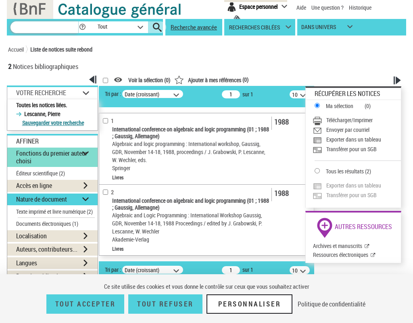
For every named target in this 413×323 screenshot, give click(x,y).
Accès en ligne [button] (34, 185)
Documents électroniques (47, 223)
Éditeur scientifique (40, 173)
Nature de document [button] (41, 199)
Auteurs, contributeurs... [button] (46, 249)
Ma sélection (339, 106)
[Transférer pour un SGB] (357, 149)
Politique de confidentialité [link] (331, 304)
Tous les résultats (345, 171)
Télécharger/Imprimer (349, 120)
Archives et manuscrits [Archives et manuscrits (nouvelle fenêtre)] (337, 246)
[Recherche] (44, 27)
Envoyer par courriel (347, 129)
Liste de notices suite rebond (61, 49)
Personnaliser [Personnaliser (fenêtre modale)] (249, 304)
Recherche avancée (194, 27)
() (211, 79)
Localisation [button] (31, 235)
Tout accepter (85, 304)
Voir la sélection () (149, 80)
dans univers (318, 29)
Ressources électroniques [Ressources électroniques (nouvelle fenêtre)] (340, 254)
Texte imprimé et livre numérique (54, 211)
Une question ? (327, 7)
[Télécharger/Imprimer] (357, 120)
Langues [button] (26, 262)
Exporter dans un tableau (353, 139)
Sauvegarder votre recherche (53, 123)
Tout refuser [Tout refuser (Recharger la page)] (165, 304)
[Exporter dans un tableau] (357, 139)
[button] (82, 27)
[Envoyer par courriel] (357, 130)
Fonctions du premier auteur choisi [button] (51, 157)
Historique (360, 7)
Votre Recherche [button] (41, 92)
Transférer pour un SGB (351, 149)
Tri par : (113, 94)
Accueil (16, 49)
